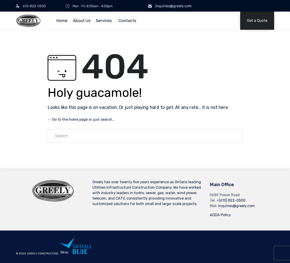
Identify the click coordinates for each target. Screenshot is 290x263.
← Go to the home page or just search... (81, 119)
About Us (81, 20)
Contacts (127, 20)
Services (104, 20)
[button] (257, 21)
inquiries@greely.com (173, 6)
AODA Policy (220, 215)
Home (62, 20)
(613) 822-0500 (232, 200)
